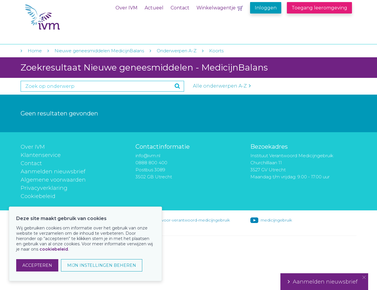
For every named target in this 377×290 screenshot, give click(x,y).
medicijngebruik (276, 220)
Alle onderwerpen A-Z (222, 86)
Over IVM (126, 8)
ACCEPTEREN (37, 265)
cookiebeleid (53, 249)
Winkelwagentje (216, 8)
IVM (61, 17)
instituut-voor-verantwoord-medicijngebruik (187, 220)
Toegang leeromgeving (319, 8)
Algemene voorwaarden (53, 180)
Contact (180, 8)
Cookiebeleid (38, 196)
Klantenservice (41, 155)
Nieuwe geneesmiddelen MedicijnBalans (99, 50)
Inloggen (266, 8)
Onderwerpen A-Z (176, 50)
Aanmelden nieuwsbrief (53, 171)
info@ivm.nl (147, 155)
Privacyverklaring (44, 188)
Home (35, 50)
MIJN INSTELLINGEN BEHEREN (101, 265)
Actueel (154, 8)
